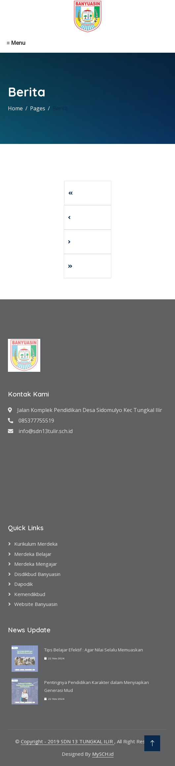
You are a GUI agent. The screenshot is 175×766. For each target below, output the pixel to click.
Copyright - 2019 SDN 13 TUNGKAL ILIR (67, 741)
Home (15, 108)
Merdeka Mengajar (35, 564)
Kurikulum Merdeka (35, 543)
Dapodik (23, 584)
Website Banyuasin (35, 604)
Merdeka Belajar (33, 554)
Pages (37, 108)
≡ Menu (16, 42)
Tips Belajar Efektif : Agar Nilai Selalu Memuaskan (93, 650)
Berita (60, 108)
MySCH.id (103, 754)
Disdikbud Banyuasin (37, 574)
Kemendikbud (29, 594)
